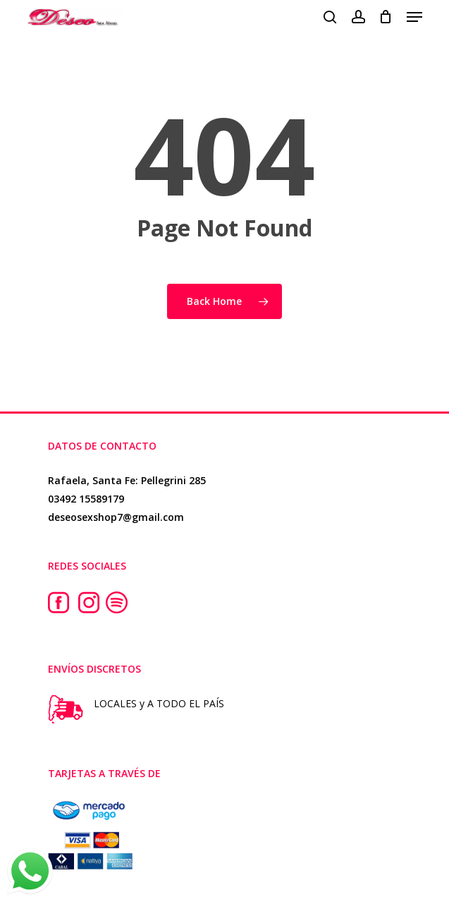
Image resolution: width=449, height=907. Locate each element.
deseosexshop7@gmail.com (116, 517)
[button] (414, 17)
